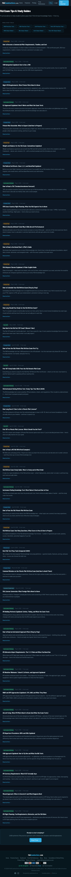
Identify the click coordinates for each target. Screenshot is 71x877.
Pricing (34, 3)
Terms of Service (30, 860)
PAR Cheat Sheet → (9, 30)
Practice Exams (14, 858)
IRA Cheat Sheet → (24, 30)
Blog (51, 3)
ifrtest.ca (54, 873)
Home (21, 3)
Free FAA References (33, 858)
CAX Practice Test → (41, 26)
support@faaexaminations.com (45, 860)
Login (56, 3)
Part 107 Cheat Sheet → (55, 30)
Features (27, 3)
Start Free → (35, 840)
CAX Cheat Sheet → (39, 30)
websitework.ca (34, 873)
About (45, 858)
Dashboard (23, 858)
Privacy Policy (21, 860)
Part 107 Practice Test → (58, 26)
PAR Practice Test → (10, 26)
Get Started (62, 3)
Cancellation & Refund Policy (56, 858)
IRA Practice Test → (25, 26)
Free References (41, 3)
